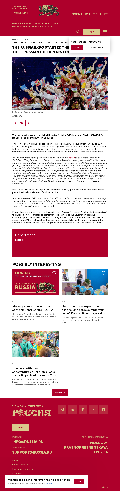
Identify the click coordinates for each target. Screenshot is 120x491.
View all (60, 392)
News (26, 40)
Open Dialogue (20, 464)
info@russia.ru (28, 442)
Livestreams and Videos (24, 469)
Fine (79, 481)
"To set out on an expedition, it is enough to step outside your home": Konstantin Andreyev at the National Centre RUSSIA (84, 310)
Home (15, 40)
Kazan (71, 157)
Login (20, 427)
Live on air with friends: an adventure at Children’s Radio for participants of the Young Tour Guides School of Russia (34, 372)
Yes (77, 48)
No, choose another (96, 48)
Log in (92, 31)
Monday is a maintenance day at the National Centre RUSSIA (32, 308)
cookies (49, 483)
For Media (17, 473)
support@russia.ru (28, 452)
